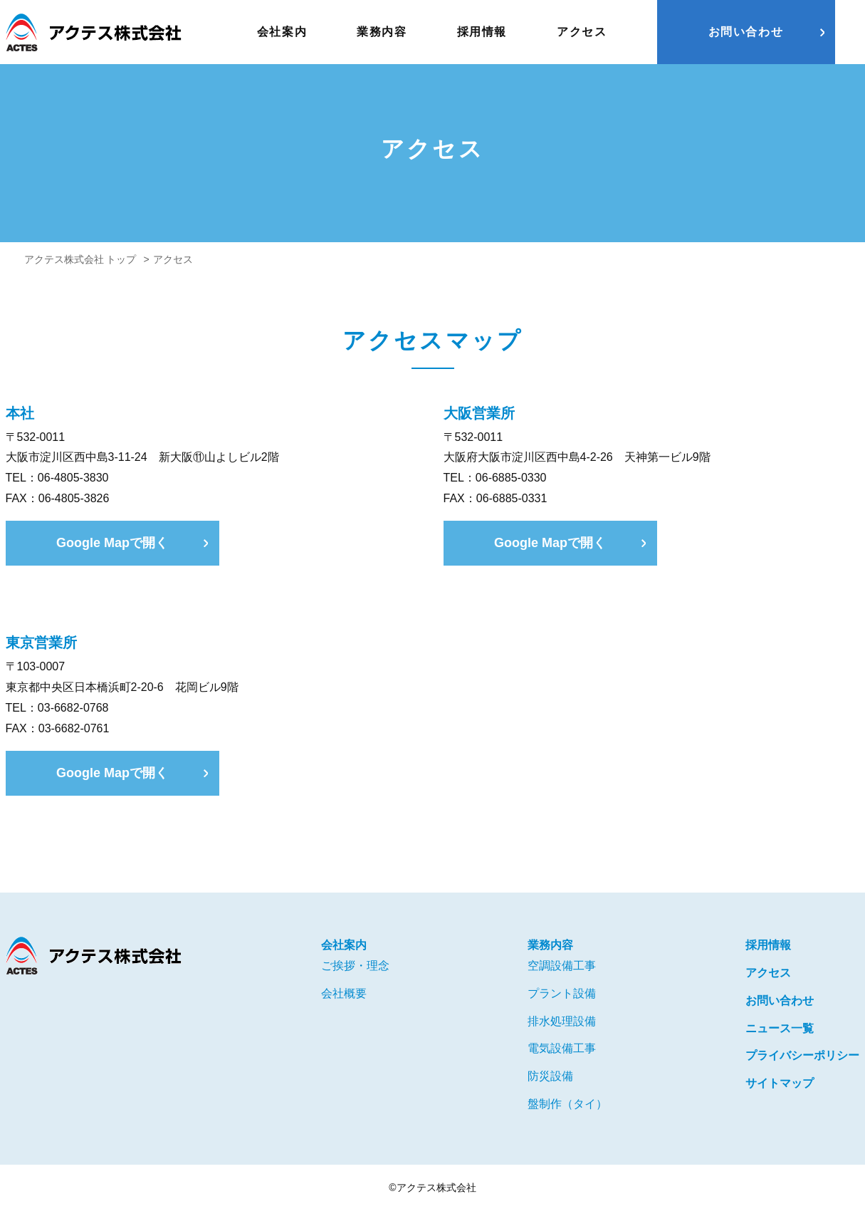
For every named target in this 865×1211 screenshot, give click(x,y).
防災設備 (550, 1076)
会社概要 (344, 993)
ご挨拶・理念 (355, 966)
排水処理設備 (562, 1021)
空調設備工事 (562, 966)
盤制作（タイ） (567, 1104)
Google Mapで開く (112, 543)
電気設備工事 (562, 1048)
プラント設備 (562, 993)
